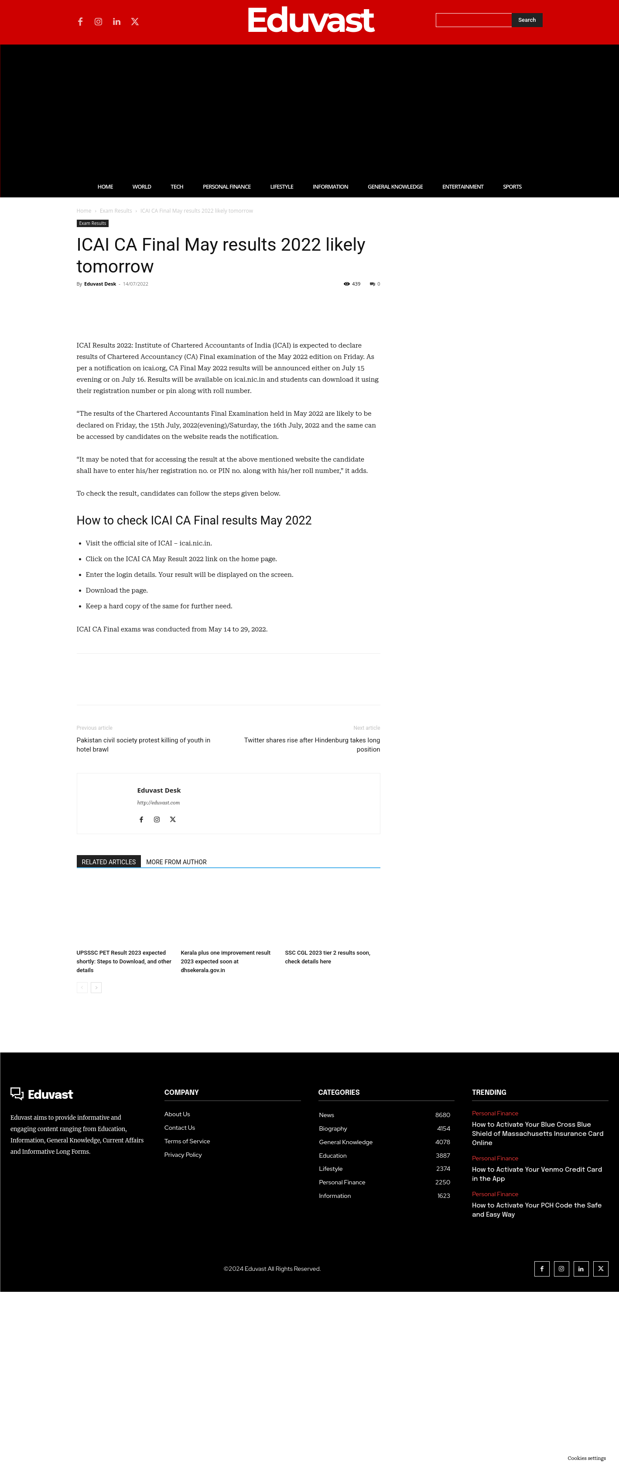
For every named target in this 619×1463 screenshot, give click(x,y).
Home (84, 210)
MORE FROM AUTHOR (176, 1033)
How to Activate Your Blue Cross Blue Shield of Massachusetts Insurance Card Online (537, 1305)
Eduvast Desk (100, 283)
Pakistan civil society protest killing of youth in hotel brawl (144, 916)
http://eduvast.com (158, 974)
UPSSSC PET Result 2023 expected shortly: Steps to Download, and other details (124, 1133)
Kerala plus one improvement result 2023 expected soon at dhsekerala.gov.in (226, 1133)
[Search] (527, 20)
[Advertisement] (310, 110)
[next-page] (96, 1158)
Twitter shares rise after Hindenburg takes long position (312, 916)
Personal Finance (495, 1284)
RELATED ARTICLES (109, 1033)
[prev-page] (82, 1158)
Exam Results (116, 210)
